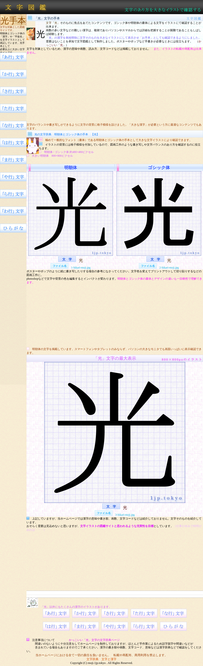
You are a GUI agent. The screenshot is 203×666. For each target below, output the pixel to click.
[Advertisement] (114, 88)
